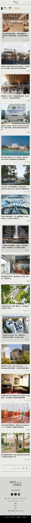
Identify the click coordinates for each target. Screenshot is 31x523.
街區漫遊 (24, 498)
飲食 (15, 503)
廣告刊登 (13, 517)
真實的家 (12, 501)
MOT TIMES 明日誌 (15, 2)
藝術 (15, 505)
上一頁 (6, 468)
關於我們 (7, 517)
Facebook (12, 494)
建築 (14, 498)
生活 (8, 501)
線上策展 (13, 510)
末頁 (26, 468)
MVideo (21, 510)
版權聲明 (18, 517)
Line (15, 494)
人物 (15, 508)
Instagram (19, 494)
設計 (6, 498)
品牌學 (20, 498)
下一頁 (23, 468)
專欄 (9, 510)
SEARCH (26, 2)
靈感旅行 (17, 501)
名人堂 (17, 510)
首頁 (3, 468)
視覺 (9, 498)
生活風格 (22, 501)
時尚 (17, 498)
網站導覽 (24, 517)
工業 (11, 498)
